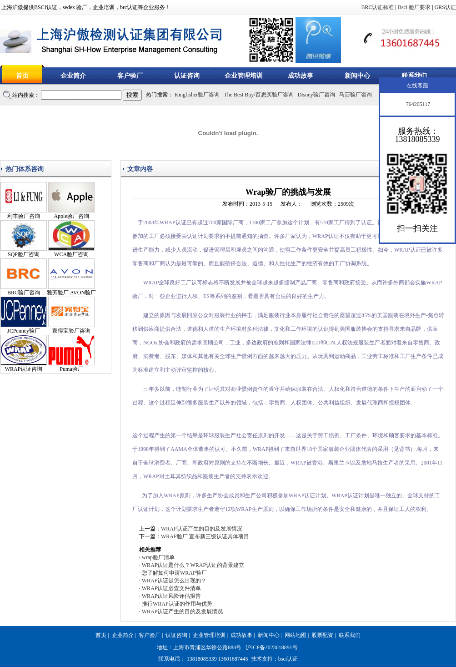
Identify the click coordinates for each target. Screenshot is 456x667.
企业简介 (73, 75)
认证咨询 (187, 75)
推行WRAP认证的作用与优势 (177, 604)
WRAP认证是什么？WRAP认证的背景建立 (193, 565)
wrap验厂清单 (158, 557)
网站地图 (295, 635)
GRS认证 (445, 7)
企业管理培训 (244, 75)
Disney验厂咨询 (316, 94)
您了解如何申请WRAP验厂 (174, 573)
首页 (22, 75)
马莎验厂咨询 (355, 94)
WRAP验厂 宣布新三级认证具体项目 (205, 536)
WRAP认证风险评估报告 (171, 596)
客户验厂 (130, 75)
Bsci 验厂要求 (414, 7)
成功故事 (300, 75)
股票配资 (322, 635)
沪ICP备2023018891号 (272, 647)
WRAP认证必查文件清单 (171, 588)
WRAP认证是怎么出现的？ (174, 580)
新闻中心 (357, 75)
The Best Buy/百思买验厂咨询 (258, 94)
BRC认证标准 (377, 7)
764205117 (418, 104)
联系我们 (414, 75)
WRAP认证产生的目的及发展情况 (201, 529)
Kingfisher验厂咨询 (197, 94)
